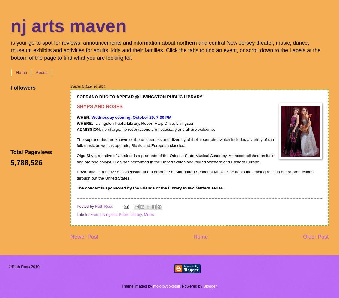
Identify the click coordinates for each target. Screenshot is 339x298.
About (41, 72)
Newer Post (84, 237)
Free (94, 214)
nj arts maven (68, 26)
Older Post (316, 237)
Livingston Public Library (121, 214)
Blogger (210, 286)
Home (21, 72)
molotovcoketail (166, 286)
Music (149, 214)
